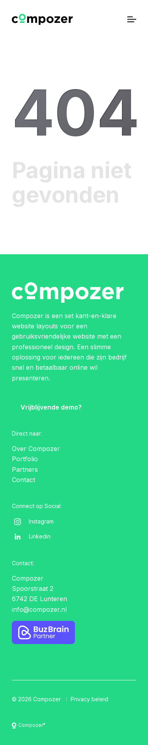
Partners (25, 469)
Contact (23, 480)
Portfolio (25, 459)
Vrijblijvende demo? (51, 407)
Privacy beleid (89, 699)
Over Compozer (36, 449)
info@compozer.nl (39, 609)
